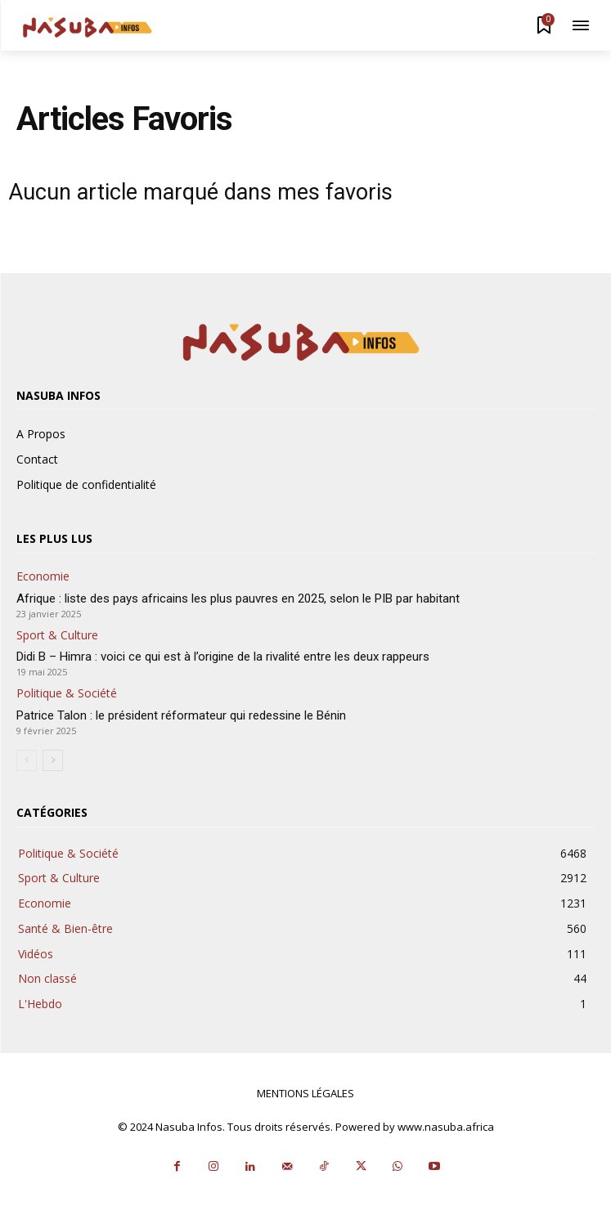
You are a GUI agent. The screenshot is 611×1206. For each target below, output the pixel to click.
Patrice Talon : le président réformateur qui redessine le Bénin (181, 715)
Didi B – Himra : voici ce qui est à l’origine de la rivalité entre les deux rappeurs (222, 656)
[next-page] (53, 760)
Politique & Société (66, 694)
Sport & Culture (57, 636)
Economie (43, 577)
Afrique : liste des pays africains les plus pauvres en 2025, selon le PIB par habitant (238, 598)
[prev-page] (26, 760)
